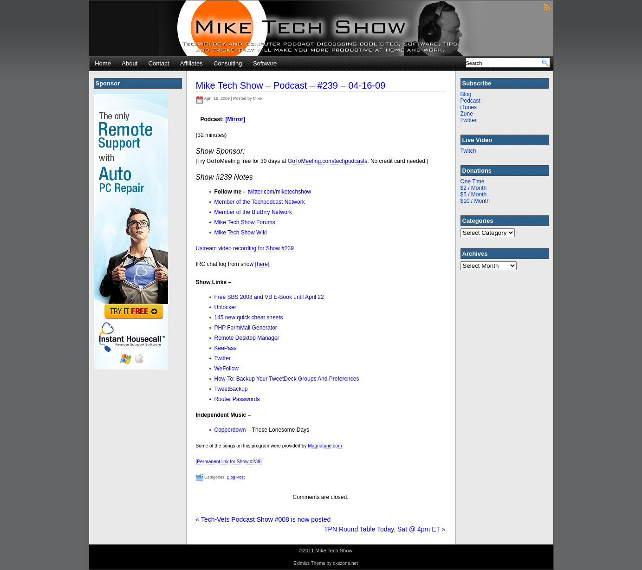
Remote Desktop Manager (246, 338)
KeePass (225, 348)
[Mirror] (236, 119)
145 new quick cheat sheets (248, 317)
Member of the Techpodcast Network (259, 202)
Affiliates (191, 63)
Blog (466, 94)
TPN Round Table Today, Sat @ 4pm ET (382, 529)
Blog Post (236, 477)
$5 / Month (473, 194)
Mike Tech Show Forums (244, 222)
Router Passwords (237, 399)
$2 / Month (473, 188)
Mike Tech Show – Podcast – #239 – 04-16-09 (291, 85)
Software (265, 63)
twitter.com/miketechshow (279, 191)
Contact (159, 63)
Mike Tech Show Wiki (240, 232)
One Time (472, 181)
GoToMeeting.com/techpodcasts (327, 161)
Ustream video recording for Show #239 (245, 248)
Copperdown (230, 430)
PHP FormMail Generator (245, 327)
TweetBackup (231, 389)
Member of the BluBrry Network (253, 212)
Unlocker (225, 307)
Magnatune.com (325, 445)
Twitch (468, 151)
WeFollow (226, 368)
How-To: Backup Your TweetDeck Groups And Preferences (286, 379)
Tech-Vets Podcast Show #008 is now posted (266, 519)
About (129, 63)
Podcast (470, 100)
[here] (262, 264)
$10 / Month (475, 201)
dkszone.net (345, 563)
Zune (466, 113)
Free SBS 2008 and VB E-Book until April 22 (269, 297)
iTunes (468, 107)
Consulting (228, 63)
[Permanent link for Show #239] (229, 461)
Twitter (222, 358)
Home (103, 63)
